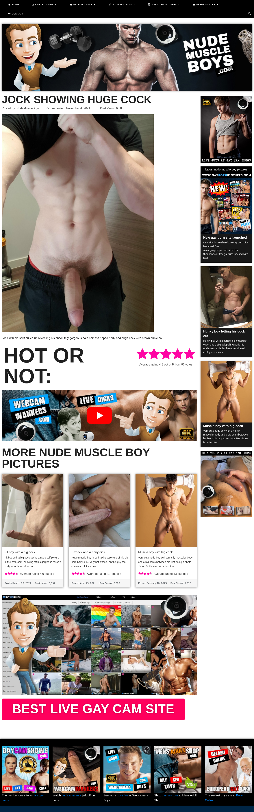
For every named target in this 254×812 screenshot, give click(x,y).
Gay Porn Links (123, 4)
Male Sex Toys (84, 4)
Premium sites (207, 4)
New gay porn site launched (225, 237)
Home (15, 4)
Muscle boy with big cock (155, 552)
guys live (122, 795)
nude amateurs (71, 795)
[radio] (142, 354)
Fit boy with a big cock (20, 552)
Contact (17, 13)
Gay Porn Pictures (165, 4)
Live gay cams (46, 4)
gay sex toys (170, 795)
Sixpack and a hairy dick (88, 552)
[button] (249, 13)
